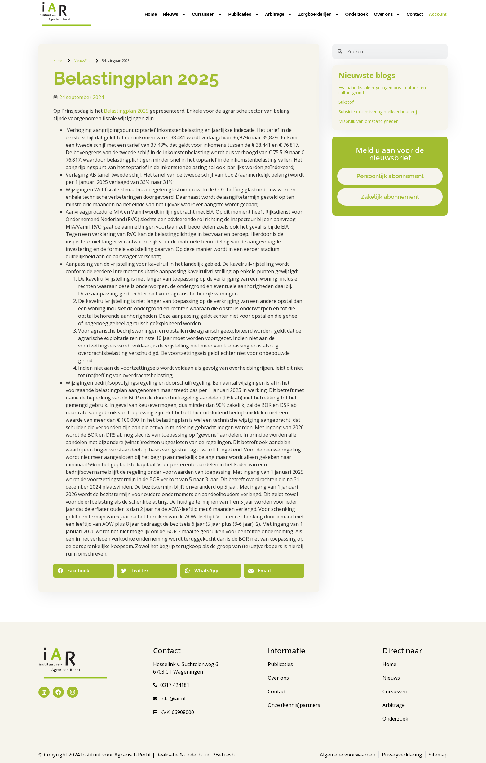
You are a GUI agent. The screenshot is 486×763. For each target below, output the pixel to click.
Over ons (387, 14)
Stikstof (346, 102)
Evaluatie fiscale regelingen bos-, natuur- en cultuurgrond (382, 90)
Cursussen (207, 14)
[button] (83, 571)
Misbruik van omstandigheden (368, 121)
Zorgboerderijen (318, 14)
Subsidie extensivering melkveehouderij (377, 112)
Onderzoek (356, 14)
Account (437, 14)
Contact (414, 14)
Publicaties (243, 14)
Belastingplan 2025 (126, 110)
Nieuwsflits (82, 61)
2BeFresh (223, 754)
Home (150, 14)
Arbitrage (278, 14)
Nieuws (174, 14)
